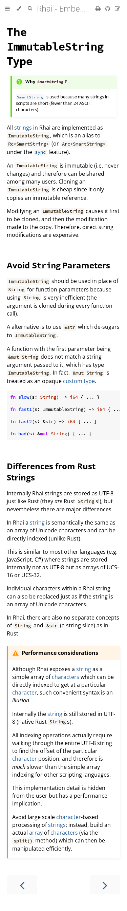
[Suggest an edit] (117, 8)
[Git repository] (108, 8)
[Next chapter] (105, 884)
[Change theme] (18, 8)
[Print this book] (99, 8)
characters (65, 677)
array (36, 832)
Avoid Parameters (58, 265)
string (37, 522)
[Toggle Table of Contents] (7, 8)
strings (23, 127)
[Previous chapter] (22, 884)
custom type (79, 381)
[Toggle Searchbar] (29, 8)
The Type (55, 46)
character (24, 692)
